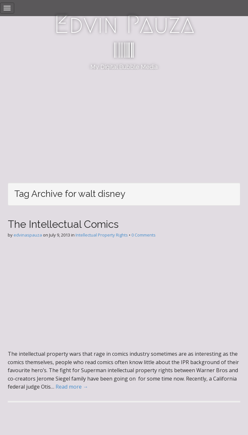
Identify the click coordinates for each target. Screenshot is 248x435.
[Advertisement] (124, 118)
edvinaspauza (28, 235)
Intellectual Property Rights (102, 235)
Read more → (72, 386)
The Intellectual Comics (63, 224)
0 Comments (143, 235)
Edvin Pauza (124, 24)
